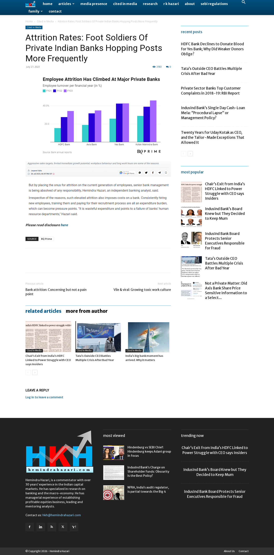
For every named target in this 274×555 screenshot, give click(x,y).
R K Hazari (171, 4)
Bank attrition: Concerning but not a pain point (56, 292)
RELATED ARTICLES (43, 311)
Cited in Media (125, 4)
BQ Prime (46, 238)
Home (47, 4)
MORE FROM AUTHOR (87, 311)
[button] (244, 3)
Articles (66, 4)
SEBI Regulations (214, 4)
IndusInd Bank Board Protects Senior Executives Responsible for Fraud (225, 240)
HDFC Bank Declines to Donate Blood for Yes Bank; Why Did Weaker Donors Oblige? (212, 49)
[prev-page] (28, 372)
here (64, 225)
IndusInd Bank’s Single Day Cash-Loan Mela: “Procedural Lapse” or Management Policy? (213, 113)
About (190, 4)
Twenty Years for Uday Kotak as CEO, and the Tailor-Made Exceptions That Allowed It (212, 137)
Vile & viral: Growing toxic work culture (142, 290)
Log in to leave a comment (44, 397)
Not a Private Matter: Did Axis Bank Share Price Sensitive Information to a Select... (226, 290)
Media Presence (93, 4)
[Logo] (32, 4)
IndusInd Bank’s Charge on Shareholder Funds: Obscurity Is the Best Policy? (148, 471)
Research (150, 4)
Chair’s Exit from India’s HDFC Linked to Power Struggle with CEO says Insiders (48, 360)
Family (35, 11)
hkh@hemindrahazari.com (61, 515)
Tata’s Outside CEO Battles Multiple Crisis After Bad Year (224, 263)
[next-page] (34, 372)
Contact (55, 11)
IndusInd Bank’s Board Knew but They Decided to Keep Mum (225, 214)
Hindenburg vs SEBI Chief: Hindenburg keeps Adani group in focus (149, 451)
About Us (229, 551)
